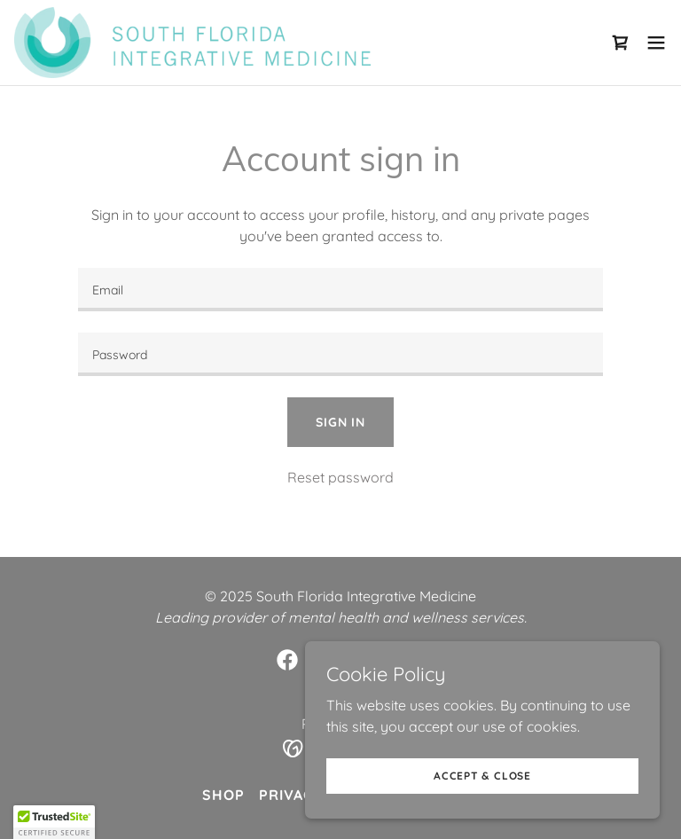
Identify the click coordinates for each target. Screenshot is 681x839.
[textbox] (340, 289)
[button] (656, 42)
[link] (192, 42)
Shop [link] (223, 795)
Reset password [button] (340, 477)
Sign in (340, 422)
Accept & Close (482, 775)
